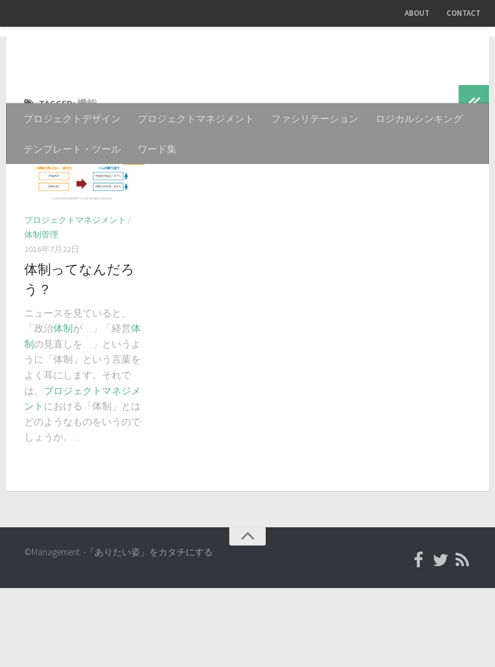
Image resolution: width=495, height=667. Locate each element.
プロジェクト (73, 469)
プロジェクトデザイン (72, 118)
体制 (63, 407)
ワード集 (157, 149)
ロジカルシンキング (419, 118)
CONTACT (463, 13)
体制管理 (41, 313)
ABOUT (417, 13)
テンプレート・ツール (72, 149)
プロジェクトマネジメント (196, 118)
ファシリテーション (315, 118)
